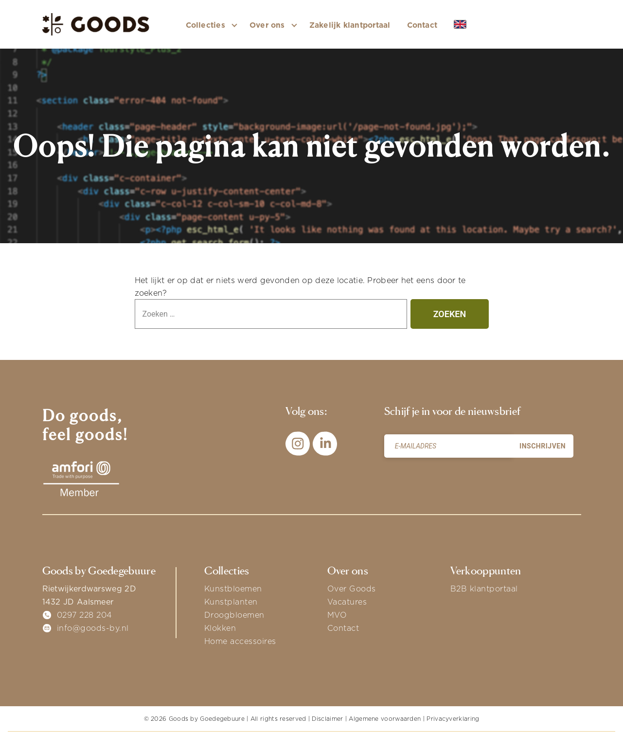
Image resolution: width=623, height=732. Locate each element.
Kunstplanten (231, 602)
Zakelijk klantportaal (350, 25)
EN (467, 25)
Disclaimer (327, 718)
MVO (337, 615)
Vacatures (347, 602)
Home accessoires (240, 641)
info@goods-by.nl (93, 628)
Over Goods (351, 588)
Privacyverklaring (453, 718)
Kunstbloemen (233, 588)
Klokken (220, 628)
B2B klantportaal (484, 588)
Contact (422, 25)
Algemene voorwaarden (385, 718)
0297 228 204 (84, 615)
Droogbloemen (234, 615)
